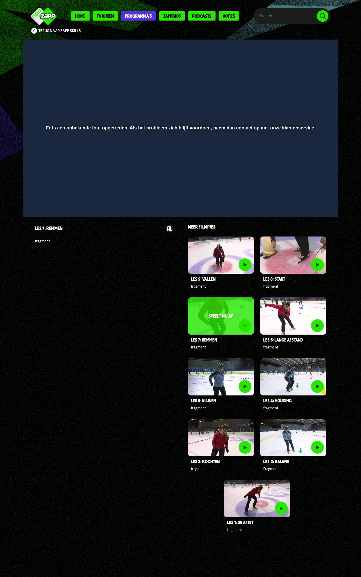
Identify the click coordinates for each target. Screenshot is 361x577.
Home (80, 16)
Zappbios (172, 16)
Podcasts (201, 16)
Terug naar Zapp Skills (59, 31)
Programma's (138, 16)
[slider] (180, 189)
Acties (229, 16)
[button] (44, 199)
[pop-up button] (307, 199)
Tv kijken (105, 16)
